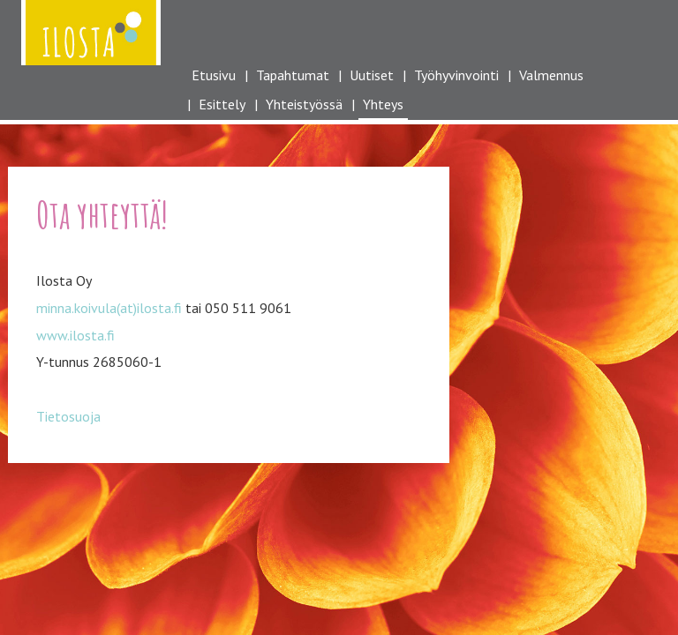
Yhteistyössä (304, 104)
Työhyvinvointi (456, 75)
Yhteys (383, 104)
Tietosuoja (68, 416)
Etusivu (214, 75)
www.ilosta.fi (75, 335)
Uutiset (372, 75)
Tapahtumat (292, 75)
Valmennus (551, 75)
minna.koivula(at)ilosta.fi (109, 308)
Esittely (222, 104)
